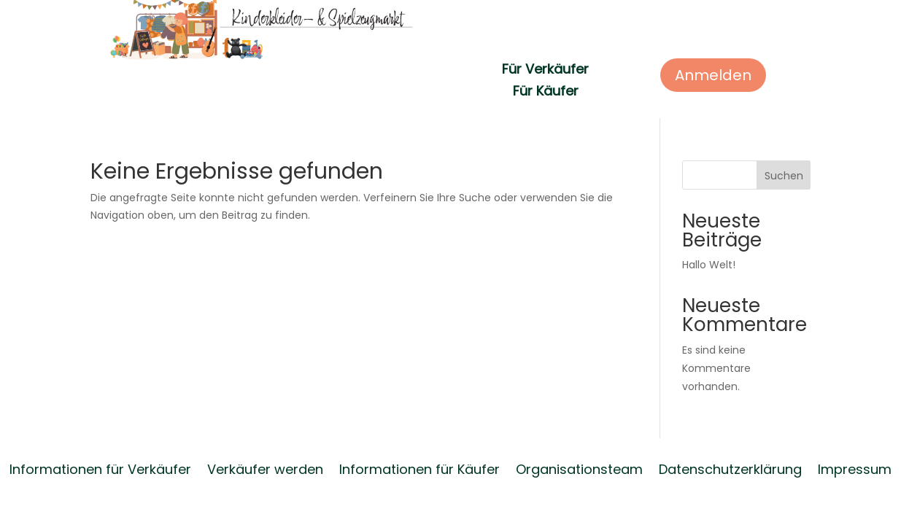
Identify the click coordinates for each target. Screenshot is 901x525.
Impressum (855, 467)
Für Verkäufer (545, 71)
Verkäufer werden (265, 467)
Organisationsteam (579, 467)
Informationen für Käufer (419, 467)
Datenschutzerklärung (730, 467)
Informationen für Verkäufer (100, 467)
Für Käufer (546, 93)
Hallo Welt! (708, 264)
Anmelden (713, 75)
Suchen (784, 175)
